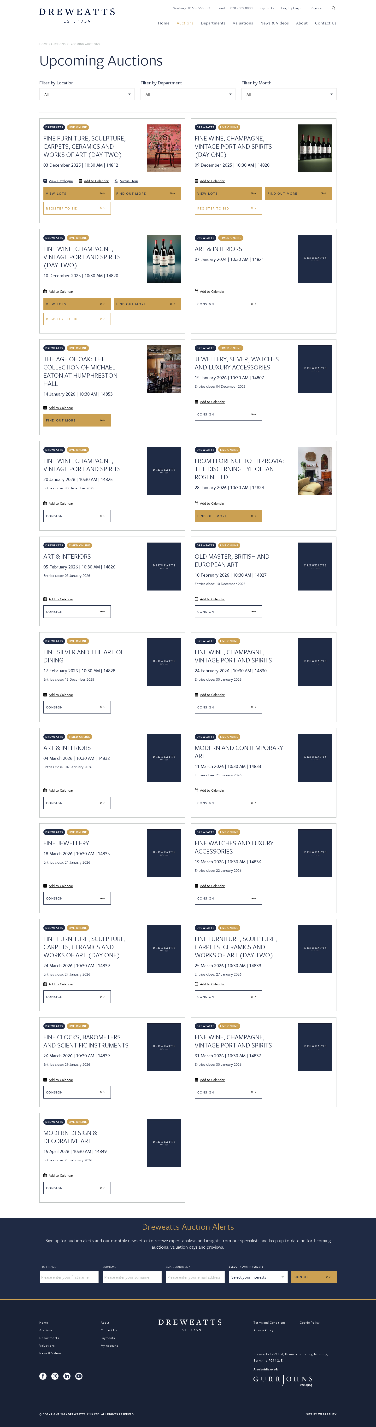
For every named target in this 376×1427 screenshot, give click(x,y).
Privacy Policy (263, 1330)
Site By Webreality (321, 1414)
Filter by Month (256, 83)
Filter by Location (56, 83)
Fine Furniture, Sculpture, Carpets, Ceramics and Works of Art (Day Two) (84, 146)
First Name (48, 1267)
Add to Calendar (94, 180)
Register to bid (62, 208)
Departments (213, 23)
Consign (205, 304)
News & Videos (274, 23)
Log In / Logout (292, 8)
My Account (109, 1345)
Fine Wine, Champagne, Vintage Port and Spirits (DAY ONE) (233, 146)
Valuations (243, 23)
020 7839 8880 (241, 8)
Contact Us (326, 23)
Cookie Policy (309, 1322)
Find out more (131, 193)
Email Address (178, 1267)
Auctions (185, 23)
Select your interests (246, 1266)
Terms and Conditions (269, 1322)
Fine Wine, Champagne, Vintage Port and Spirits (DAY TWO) (82, 257)
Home (164, 23)
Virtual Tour (126, 180)
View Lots (56, 193)
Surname (109, 1267)
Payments (267, 8)
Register (317, 8)
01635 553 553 (199, 8)
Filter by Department (161, 83)
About (302, 23)
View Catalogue (58, 180)
